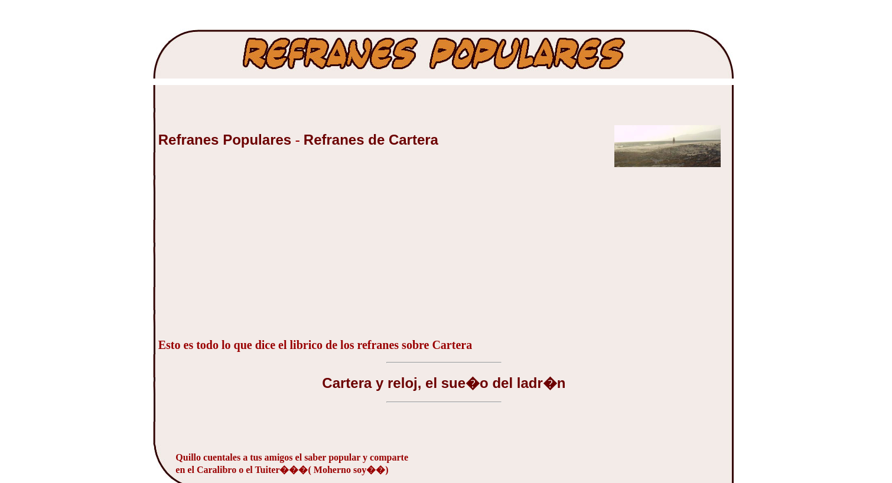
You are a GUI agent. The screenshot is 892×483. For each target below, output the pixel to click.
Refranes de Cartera (371, 140)
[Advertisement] (247, 253)
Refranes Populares (226, 140)
